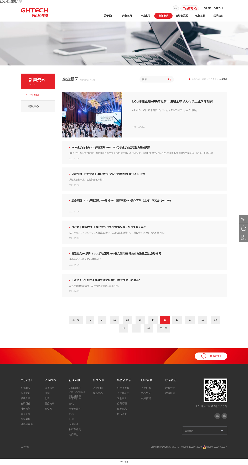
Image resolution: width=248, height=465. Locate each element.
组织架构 (25, 419)
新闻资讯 (163, 15)
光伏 (71, 403)
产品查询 (190, 8)
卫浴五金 (74, 424)
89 (148, 328)
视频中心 (33, 106)
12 (127, 320)
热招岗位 (146, 393)
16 (177, 320)
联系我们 (218, 15)
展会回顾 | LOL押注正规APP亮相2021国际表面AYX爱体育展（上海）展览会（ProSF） (121, 200)
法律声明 (25, 447)
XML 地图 (124, 462)
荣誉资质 (25, 413)
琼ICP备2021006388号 (191, 447)
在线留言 (170, 393)
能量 (47, 398)
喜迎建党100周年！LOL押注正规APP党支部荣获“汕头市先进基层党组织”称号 (116, 253)
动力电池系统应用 (77, 392)
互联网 (48, 408)
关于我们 (108, 15)
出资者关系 (182, 15)
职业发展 (200, 15)
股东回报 (122, 413)
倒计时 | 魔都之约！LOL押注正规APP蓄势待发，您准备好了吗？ (108, 227)
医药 (71, 413)
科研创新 (25, 408)
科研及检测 (75, 429)
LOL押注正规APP (11, 1)
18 (203, 320)
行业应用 (145, 15)
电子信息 (49, 388)
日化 (71, 419)
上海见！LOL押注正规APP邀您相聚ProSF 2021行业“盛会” (105, 280)
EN (176, 8)
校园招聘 (146, 398)
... (102, 320)
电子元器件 (75, 408)
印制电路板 (75, 388)
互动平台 (122, 398)
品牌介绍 (25, 398)
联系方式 (170, 388)
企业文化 (25, 393)
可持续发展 (27, 424)
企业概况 (25, 388)
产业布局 (127, 15)
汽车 (47, 393)
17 (190, 320)
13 (140, 320)
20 (123, 328)
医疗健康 (49, 403)
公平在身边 (123, 393)
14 (153, 320)
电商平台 (74, 434)
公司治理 (122, 403)
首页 (204, 79)
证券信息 (122, 408)
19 (215, 320)
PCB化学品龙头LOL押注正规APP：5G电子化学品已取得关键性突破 (110, 147)
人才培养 (146, 388)
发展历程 (25, 403)
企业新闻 (33, 94)
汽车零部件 (75, 398)
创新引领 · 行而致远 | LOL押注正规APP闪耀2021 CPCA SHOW (108, 173)
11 (114, 320)
